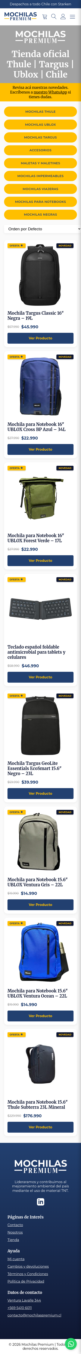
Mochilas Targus (40, 137)
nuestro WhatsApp (50, 92)
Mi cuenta (16, 1259)
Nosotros (15, 1232)
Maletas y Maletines (40, 163)
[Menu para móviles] (72, 17)
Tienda (13, 1240)
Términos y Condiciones (27, 1274)
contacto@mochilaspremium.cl (34, 1315)
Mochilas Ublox (40, 125)
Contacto (15, 1225)
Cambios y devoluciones (28, 1267)
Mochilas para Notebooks (40, 202)
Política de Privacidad (25, 1281)
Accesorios (40, 150)
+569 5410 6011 (19, 1308)
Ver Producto (40, 338)
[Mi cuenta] (63, 17)
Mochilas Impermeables (40, 176)
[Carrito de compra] (44, 17)
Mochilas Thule (40, 112)
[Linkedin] (40, 1202)
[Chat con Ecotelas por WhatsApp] (71, 1344)
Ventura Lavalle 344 (24, 1300)
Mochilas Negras (40, 214)
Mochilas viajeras (40, 189)
